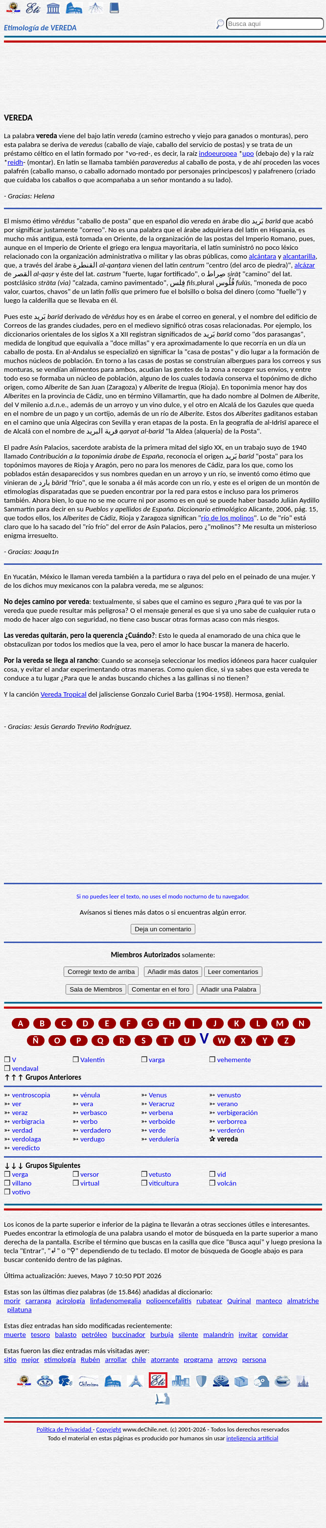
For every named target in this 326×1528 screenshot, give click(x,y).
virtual (89, 1183)
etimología (60, 1359)
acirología (70, 1300)
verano (227, 1103)
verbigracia (28, 1121)
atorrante (165, 1359)
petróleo (94, 1334)
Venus (158, 1095)
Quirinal (239, 1300)
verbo (88, 1121)
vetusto (160, 1174)
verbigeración (237, 1112)
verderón (230, 1130)
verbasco (93, 1112)
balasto (65, 1334)
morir (12, 1300)
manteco (269, 1300)
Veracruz (162, 1103)
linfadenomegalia (115, 1300)
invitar (248, 1334)
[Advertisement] (163, 76)
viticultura (164, 1183)
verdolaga (26, 1139)
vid (221, 1174)
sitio (10, 1359)
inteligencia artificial (253, 1438)
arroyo (227, 1359)
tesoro (40, 1334)
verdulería (164, 1139)
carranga (38, 1300)
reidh (15, 162)
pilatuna (19, 1309)
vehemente (234, 1059)
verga (20, 1174)
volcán (226, 1183)
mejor (30, 1359)
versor (89, 1174)
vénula (90, 1095)
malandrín (218, 1334)
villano (21, 1183)
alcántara (262, 256)
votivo (21, 1192)
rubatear (209, 1300)
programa (198, 1359)
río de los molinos (227, 517)
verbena (161, 1112)
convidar (275, 1334)
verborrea (232, 1121)
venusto (229, 1095)
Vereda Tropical (64, 694)
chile (139, 1359)
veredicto (26, 1147)
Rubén (90, 1359)
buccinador (128, 1334)
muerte (15, 1334)
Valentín (92, 1059)
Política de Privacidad (65, 1429)
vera (86, 1103)
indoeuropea (218, 153)
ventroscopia (31, 1095)
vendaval (25, 1068)
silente (188, 1334)
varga (157, 1059)
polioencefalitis (168, 1300)
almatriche (303, 1300)
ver (16, 1103)
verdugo (92, 1139)
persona (254, 1359)
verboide (162, 1121)
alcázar (304, 265)
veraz (19, 1112)
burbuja (162, 1334)
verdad (22, 1130)
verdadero (95, 1130)
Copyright (108, 1429)
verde (157, 1130)
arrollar (116, 1359)
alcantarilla (299, 256)
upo (248, 153)
